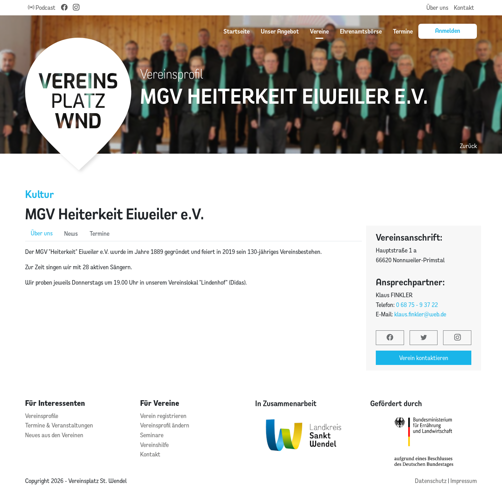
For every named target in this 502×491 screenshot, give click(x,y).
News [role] (71, 233)
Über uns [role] (42, 233)
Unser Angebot (280, 31)
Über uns (437, 7)
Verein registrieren (163, 416)
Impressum (463, 481)
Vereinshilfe (154, 445)
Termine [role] (99, 233)
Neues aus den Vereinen (54, 435)
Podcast (41, 7)
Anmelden (447, 30)
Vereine (319, 31)
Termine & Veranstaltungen (59, 425)
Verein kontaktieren (423, 358)
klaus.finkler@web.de (420, 314)
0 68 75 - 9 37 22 (417, 305)
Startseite (236, 31)
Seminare (151, 435)
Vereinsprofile (41, 416)
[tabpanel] (193, 282)
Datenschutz (431, 481)
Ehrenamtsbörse (361, 31)
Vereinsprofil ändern (164, 425)
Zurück (468, 146)
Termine (403, 31)
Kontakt (464, 7)
